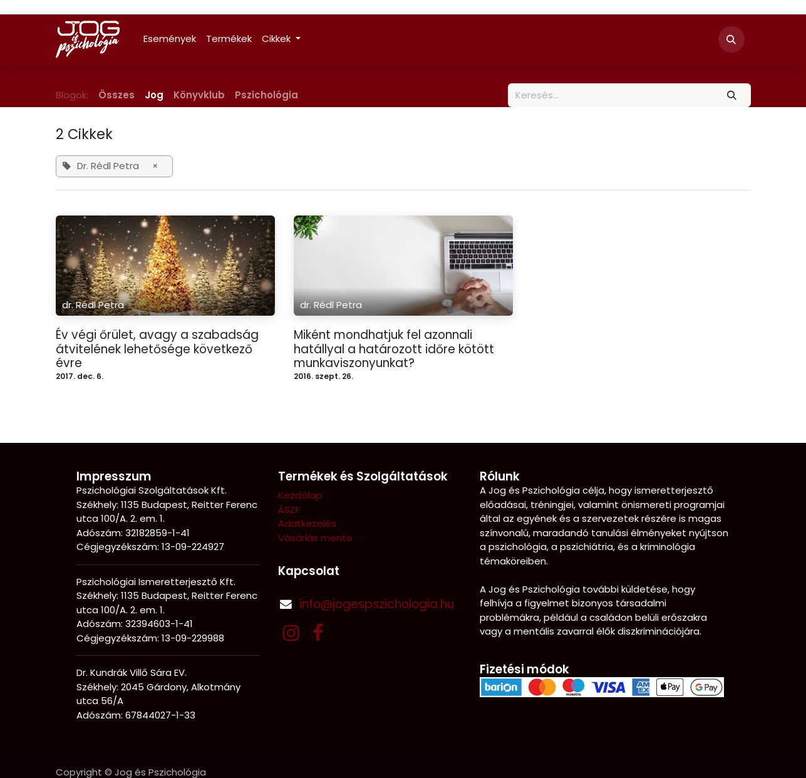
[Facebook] (317, 632)
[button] (731, 39)
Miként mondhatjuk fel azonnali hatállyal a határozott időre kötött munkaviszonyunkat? (394, 349)
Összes (116, 94)
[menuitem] (169, 39)
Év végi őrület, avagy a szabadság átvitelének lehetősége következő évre (157, 349)
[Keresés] (731, 95)
